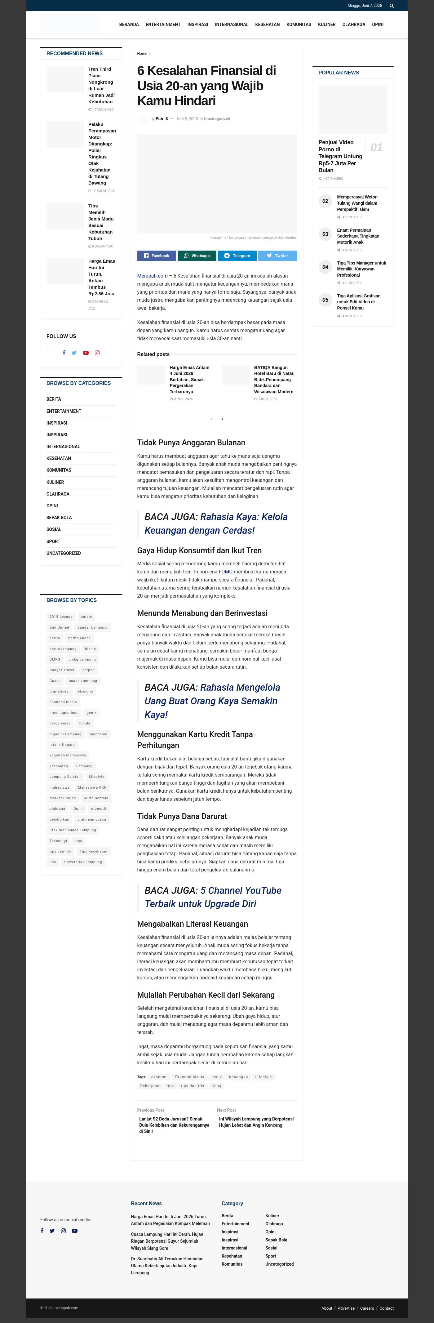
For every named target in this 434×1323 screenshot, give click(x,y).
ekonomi (159, 1078)
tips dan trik (193, 1087)
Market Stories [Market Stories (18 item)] (63, 798)
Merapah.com (152, 277)
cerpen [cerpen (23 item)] (88, 670)
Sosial (53, 529)
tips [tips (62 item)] (78, 841)
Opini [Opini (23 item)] (78, 809)
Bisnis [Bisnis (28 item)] (90, 649)
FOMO (225, 573)
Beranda (129, 24)
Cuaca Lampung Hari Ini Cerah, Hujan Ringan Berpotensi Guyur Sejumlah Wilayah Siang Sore (167, 1245)
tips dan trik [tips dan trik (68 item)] (60, 851)
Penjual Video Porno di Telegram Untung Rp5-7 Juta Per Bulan (340, 156)
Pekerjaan (150, 1087)
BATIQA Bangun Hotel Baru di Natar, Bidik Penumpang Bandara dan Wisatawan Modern (274, 380)
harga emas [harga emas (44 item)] (60, 723)
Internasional (231, 24)
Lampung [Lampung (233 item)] (84, 766)
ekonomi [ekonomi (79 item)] (85, 691)
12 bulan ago (101, 191)
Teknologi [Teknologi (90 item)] (58, 841)
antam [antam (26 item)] (86, 617)
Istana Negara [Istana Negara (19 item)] (62, 745)
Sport (53, 541)
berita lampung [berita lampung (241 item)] (63, 649)
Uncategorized (217, 118)
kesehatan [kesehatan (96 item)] (59, 766)
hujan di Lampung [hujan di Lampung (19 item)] (66, 734)
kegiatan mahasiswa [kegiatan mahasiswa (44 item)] (68, 755)
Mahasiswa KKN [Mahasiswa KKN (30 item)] (92, 788)
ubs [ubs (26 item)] (53, 862)
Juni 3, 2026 (265, 401)
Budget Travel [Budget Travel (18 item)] (62, 670)
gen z (216, 1078)
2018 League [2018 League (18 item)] (61, 617)
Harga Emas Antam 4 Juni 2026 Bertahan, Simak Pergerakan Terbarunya (190, 380)
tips (170, 1087)
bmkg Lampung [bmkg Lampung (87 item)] (82, 659)
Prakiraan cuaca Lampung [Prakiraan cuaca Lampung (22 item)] (73, 830)
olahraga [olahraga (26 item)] (57, 809)
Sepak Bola (59, 517)
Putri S (162, 118)
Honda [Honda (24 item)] (84, 723)
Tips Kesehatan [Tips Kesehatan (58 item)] (94, 851)
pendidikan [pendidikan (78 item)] (59, 819)
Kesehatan (267, 24)
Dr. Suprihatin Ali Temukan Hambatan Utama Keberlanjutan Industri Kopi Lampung (167, 1270)
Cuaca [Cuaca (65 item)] (55, 681)
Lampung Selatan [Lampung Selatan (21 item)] (65, 777)
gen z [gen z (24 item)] (91, 713)
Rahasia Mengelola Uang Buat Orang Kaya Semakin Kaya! (213, 702)
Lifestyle (263, 1078)
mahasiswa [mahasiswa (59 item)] (60, 788)
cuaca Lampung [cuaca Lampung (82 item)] (83, 681)
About (326, 1313)
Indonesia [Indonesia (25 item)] (99, 734)
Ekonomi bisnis (189, 1078)
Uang (217, 1087)
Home (142, 53)
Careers (367, 1313)
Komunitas (299, 24)
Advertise (346, 1313)
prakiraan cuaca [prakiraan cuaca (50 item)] (92, 819)
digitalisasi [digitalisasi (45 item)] (60, 691)
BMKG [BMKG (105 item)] (55, 659)
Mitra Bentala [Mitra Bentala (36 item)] (96, 798)
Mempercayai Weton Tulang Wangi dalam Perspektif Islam (357, 203)
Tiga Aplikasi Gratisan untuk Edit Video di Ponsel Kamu (359, 301)
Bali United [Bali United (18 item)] (59, 628)
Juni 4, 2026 (181, 401)
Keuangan (238, 1078)
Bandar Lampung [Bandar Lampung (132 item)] (93, 628)
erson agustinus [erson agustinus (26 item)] (64, 713)
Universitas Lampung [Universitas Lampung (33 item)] (83, 862)
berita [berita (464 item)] (55, 638)
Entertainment (163, 24)
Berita (53, 399)
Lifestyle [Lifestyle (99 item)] (96, 777)
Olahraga (354, 24)
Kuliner (327, 24)
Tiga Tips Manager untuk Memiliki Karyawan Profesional (361, 269)
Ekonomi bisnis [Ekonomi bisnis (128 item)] (63, 702)
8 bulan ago (100, 246)
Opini (378, 24)
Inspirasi (198, 24)
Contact (387, 1313)
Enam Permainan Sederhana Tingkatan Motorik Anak (358, 236)
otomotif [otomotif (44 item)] (99, 809)
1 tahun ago (100, 110)
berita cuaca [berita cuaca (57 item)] (79, 638)
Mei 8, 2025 (187, 118)
